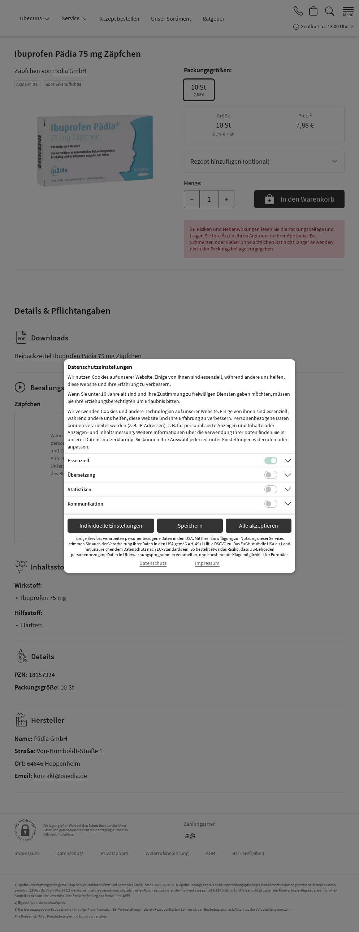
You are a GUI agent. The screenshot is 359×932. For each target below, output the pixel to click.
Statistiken (79, 489)
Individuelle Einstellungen (110, 525)
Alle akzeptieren (258, 525)
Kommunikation (85, 504)
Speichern (190, 525)
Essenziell (78, 460)
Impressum (207, 563)
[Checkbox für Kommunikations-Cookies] (270, 504)
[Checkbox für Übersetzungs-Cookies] (270, 475)
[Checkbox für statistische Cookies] (270, 489)
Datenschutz (152, 563)
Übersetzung (81, 475)
